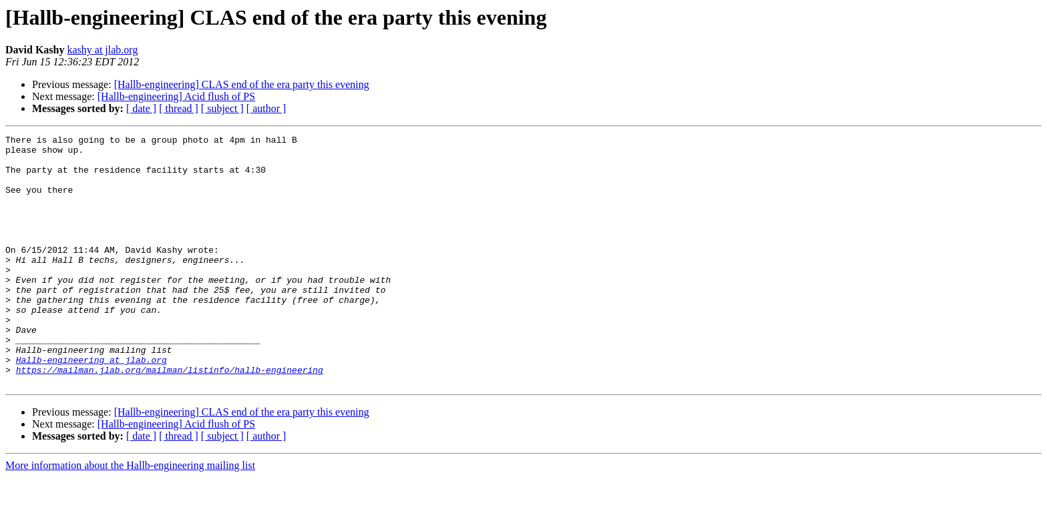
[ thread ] (178, 108)
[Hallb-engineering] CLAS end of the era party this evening (241, 84)
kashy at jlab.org (102, 49)
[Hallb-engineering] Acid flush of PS (176, 96)
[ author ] (266, 108)
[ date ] (141, 108)
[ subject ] (222, 108)
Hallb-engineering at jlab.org (91, 406)
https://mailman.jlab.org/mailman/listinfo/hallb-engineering (169, 418)
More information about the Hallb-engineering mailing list (130, 515)
